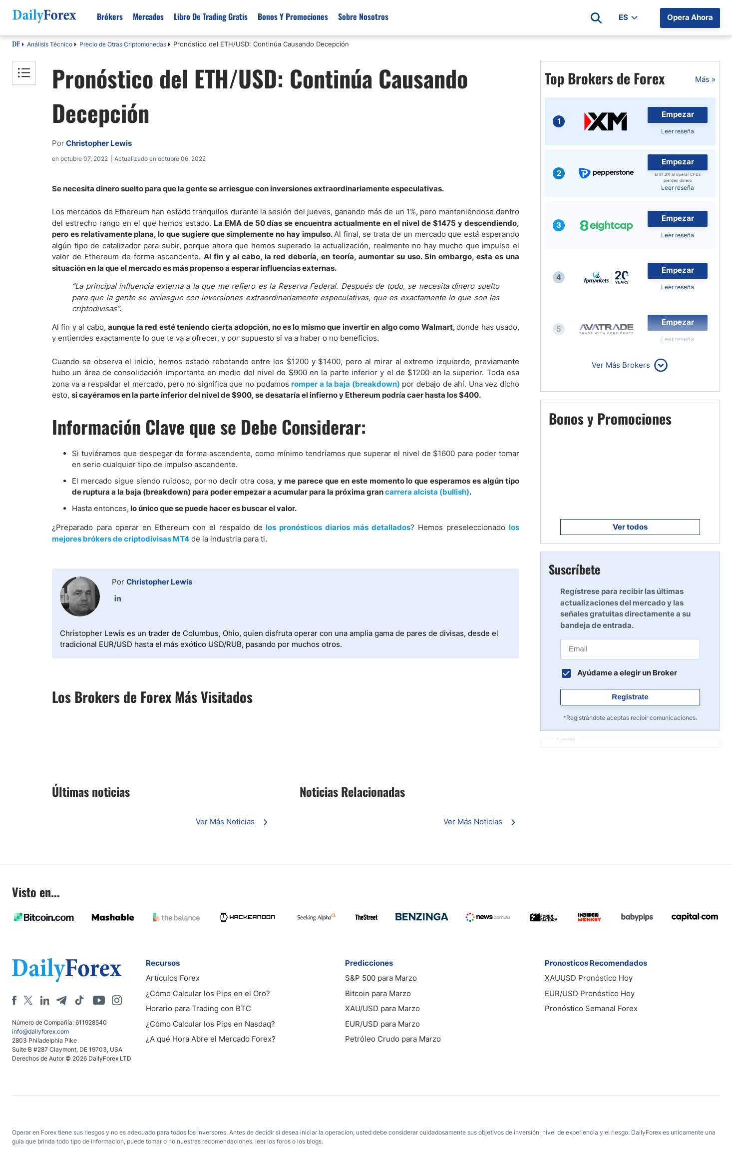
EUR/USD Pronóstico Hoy (590, 993)
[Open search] (596, 18)
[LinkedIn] (44, 1000)
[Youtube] (99, 1000)
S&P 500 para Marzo (381, 978)
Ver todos (630, 527)
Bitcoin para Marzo (378, 993)
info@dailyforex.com (40, 1031)
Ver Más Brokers (621, 365)
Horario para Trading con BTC (198, 1008)
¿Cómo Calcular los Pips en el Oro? (208, 993)
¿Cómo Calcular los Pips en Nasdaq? (210, 1024)
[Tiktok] (79, 1000)
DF (16, 44)
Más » (705, 79)
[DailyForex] (67, 970)
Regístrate (630, 696)
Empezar (678, 114)
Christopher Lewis (159, 581)
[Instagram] (117, 1000)
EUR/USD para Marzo (382, 1024)
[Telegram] (61, 1000)
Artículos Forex (173, 978)
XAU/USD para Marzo (382, 1008)
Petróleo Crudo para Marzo (393, 1039)
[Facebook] (14, 1000)
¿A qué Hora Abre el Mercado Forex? (211, 1039)
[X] (27, 1000)
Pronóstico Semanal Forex (591, 1008)
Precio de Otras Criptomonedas (122, 44)
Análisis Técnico (49, 44)
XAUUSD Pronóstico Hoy (589, 978)
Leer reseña (677, 131)
